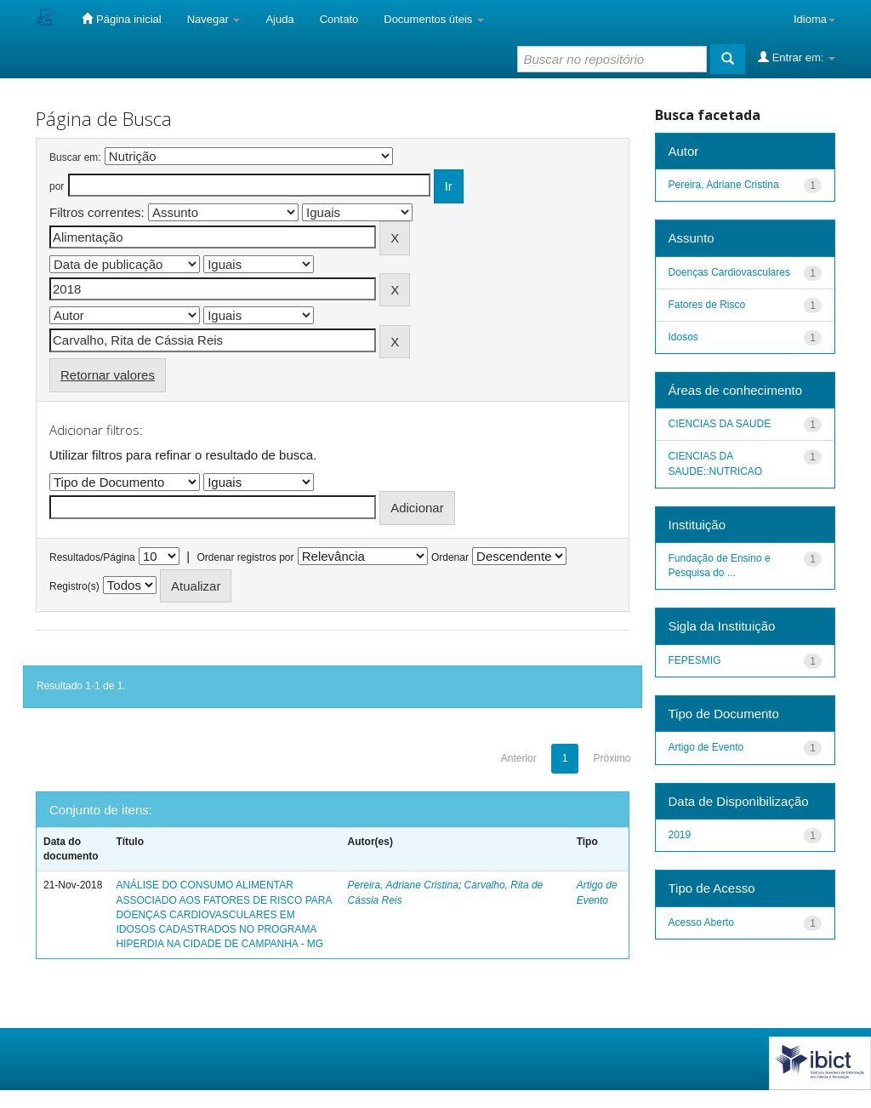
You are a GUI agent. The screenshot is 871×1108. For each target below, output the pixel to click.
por (56, 186)
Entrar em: (796, 57)
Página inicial (121, 19)
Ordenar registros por (244, 557)
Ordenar (450, 557)
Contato (339, 19)
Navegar (214, 19)
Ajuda (279, 19)
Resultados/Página (92, 557)
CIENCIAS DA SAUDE (720, 424)
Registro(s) (74, 586)
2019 (680, 835)
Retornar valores (107, 375)
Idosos (683, 337)
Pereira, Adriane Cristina (403, 885)
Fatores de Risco (707, 305)
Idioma (814, 19)
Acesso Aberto (701, 922)
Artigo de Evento (706, 747)
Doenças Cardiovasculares (729, 272)
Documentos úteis (434, 19)
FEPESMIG (695, 660)
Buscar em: (75, 157)
